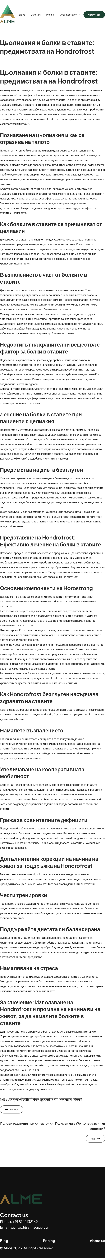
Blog (4, 1240)
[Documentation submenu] (79, 15)
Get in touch (94, 14)
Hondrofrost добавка (29, 458)
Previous (14, 1109)
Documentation (68, 14)
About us (97, 1240)
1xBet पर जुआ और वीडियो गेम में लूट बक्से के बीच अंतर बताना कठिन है (41, 1099)
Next (93, 1138)
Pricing (49, 1240)
